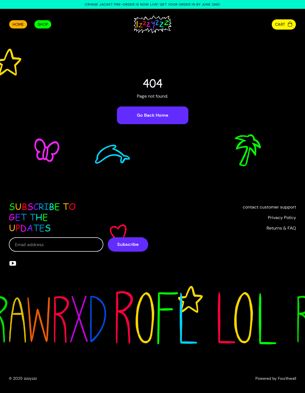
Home (18, 24)
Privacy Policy (282, 217)
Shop (43, 24)
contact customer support (269, 207)
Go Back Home (152, 115)
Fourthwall (287, 378)
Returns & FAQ (281, 228)
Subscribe (128, 244)
